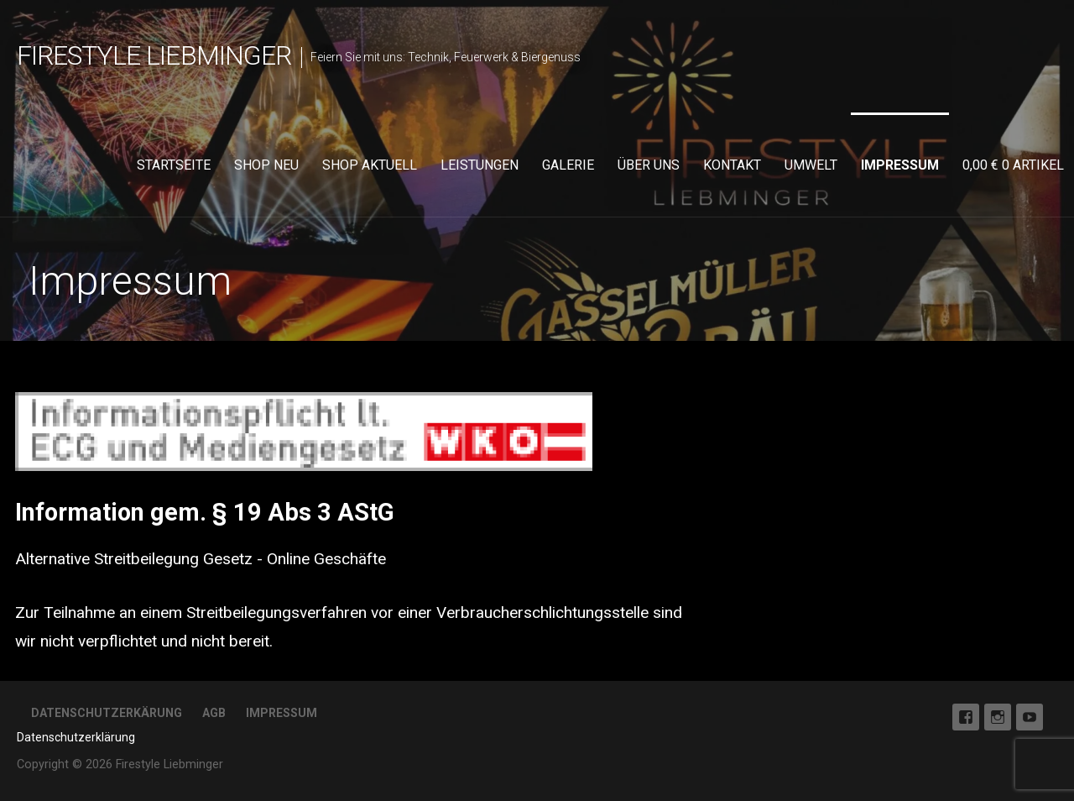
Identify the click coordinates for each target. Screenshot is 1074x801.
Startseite (174, 165)
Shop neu (266, 165)
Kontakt (732, 165)
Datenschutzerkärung (106, 713)
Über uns (649, 165)
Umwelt (811, 165)
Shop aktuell (369, 165)
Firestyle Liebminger (154, 55)
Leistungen (480, 165)
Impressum (900, 165)
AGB (214, 713)
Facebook (965, 717)
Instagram (997, 717)
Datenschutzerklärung (76, 737)
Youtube (1029, 717)
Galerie (568, 165)
